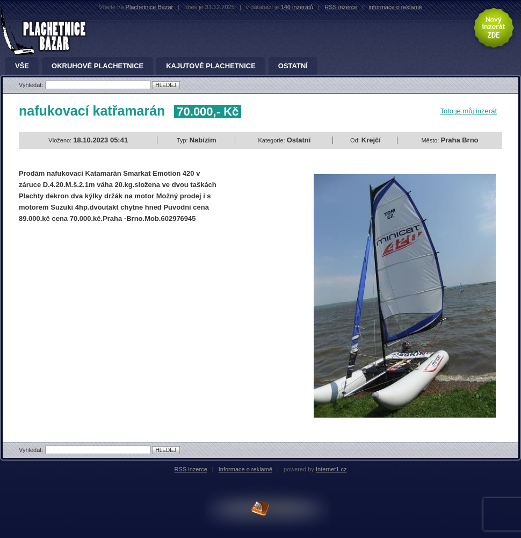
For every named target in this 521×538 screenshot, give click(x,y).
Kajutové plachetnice (210, 66)
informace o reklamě (395, 7)
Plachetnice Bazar (149, 7)
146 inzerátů (297, 7)
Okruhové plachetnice (97, 66)
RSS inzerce (340, 7)
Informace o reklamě (245, 469)
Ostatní (293, 66)
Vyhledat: (32, 85)
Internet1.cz (331, 469)
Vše (22, 66)
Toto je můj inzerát (468, 111)
